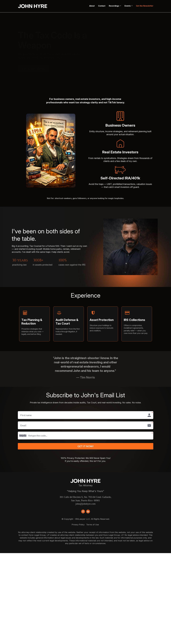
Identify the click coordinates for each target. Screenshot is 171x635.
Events (128, 6)
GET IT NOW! (85, 447)
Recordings (114, 6)
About (92, 6)
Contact (101, 6)
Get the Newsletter (144, 6)
